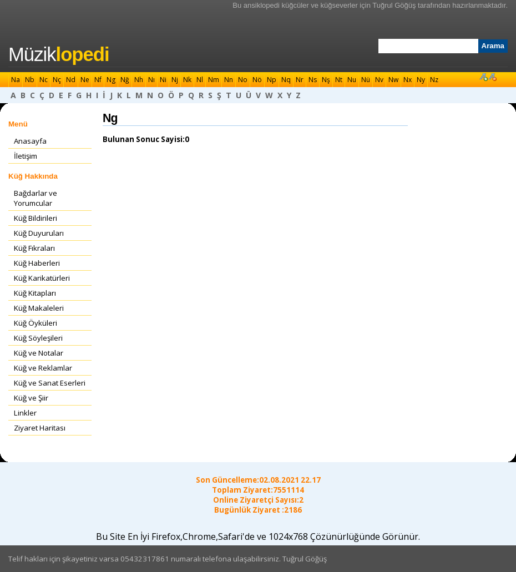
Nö (257, 79)
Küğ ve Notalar (38, 353)
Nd (70, 79)
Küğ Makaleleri (39, 308)
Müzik (58, 54)
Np (271, 79)
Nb (29, 79)
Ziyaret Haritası (39, 428)
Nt (338, 79)
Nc (43, 79)
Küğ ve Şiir (31, 398)
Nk (187, 79)
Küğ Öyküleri (35, 323)
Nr (299, 79)
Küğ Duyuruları (39, 233)
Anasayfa (30, 141)
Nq (286, 79)
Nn (228, 79)
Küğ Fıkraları (34, 248)
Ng (111, 79)
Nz (434, 79)
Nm (213, 79)
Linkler (25, 413)
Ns (312, 79)
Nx (407, 79)
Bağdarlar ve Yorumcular (35, 198)
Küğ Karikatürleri (42, 278)
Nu (351, 79)
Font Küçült (492, 76)
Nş (326, 79)
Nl (199, 79)
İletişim (25, 156)
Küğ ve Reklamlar (43, 368)
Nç (57, 79)
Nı (151, 79)
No (242, 79)
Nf (98, 79)
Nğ (124, 79)
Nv (379, 79)
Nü (365, 79)
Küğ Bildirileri (35, 218)
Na (15, 79)
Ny (421, 79)
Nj (174, 79)
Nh (138, 79)
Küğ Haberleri (37, 263)
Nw (393, 79)
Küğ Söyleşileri (38, 338)
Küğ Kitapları (35, 293)
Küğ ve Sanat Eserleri (49, 383)
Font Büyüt (483, 76)
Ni (163, 79)
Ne (84, 79)
